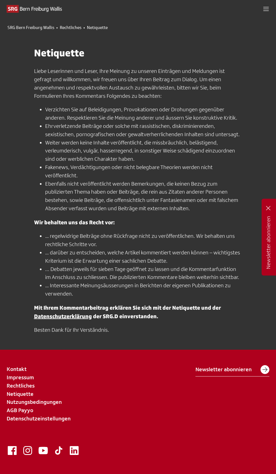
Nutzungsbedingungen (34, 402)
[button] (266, 9)
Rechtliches (70, 27)
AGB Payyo (20, 410)
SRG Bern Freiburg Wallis (30, 27)
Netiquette (20, 394)
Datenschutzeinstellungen (39, 418)
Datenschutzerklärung (63, 316)
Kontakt (17, 369)
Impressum (20, 377)
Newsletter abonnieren (232, 369)
